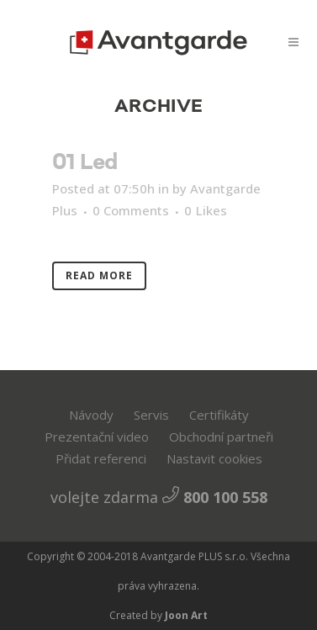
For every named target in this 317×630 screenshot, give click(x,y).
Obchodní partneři (221, 436)
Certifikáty (219, 414)
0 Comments (130, 210)
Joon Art (185, 615)
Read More (99, 275)
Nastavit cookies (214, 458)
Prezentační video (97, 436)
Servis (151, 414)
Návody (91, 414)
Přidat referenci (100, 458)
